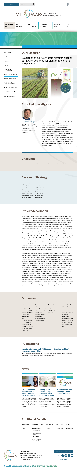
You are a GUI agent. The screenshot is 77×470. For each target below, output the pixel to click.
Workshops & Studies (10, 92)
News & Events (57, 25)
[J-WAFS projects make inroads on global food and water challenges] (30, 390)
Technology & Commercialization (9, 83)
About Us (68, 25)
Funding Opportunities (10, 74)
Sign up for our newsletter (63, 451)
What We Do (9, 25)
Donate (11, 4)
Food (6, 65)
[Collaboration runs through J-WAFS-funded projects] (65, 390)
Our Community (32, 25)
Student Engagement (10, 78)
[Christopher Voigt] (29, 121)
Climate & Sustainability (9, 69)
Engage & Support (44, 25)
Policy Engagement (9, 96)
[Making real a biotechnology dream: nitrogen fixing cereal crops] (47, 390)
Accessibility (63, 459)
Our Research (31, 53)
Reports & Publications (10, 87)
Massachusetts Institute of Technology (31, 455)
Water (7, 61)
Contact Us (57, 455)
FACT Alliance (19, 25)
